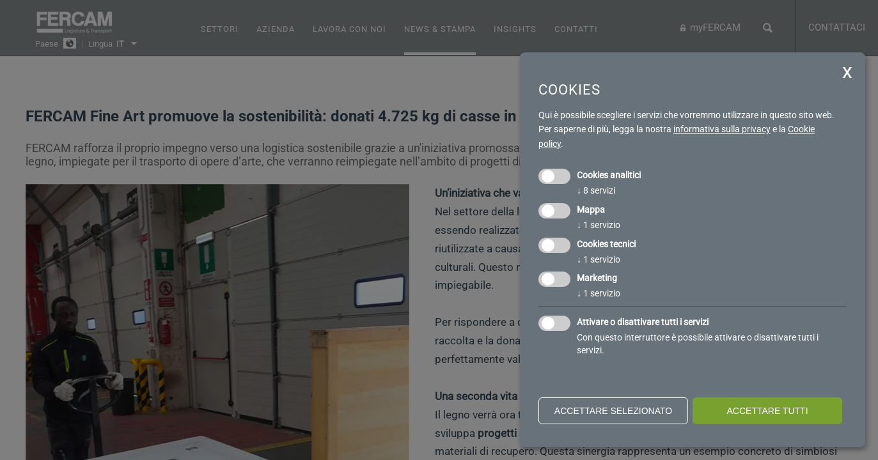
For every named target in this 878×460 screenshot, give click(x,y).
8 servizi (596, 190)
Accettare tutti (767, 411)
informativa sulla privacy (722, 129)
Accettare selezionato (613, 411)
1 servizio (598, 225)
